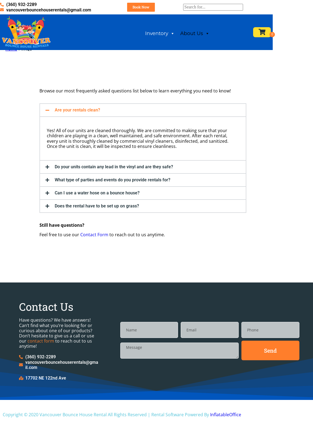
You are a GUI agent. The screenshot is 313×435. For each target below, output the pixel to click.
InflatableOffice (225, 428)
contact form (40, 354)
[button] (143, 123)
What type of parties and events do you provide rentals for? (112, 193)
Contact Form (94, 248)
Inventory (186, 36)
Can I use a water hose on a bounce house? (97, 206)
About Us (220, 36)
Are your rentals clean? (77, 123)
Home (11, 62)
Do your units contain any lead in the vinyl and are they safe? (114, 180)
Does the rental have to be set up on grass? (97, 219)
